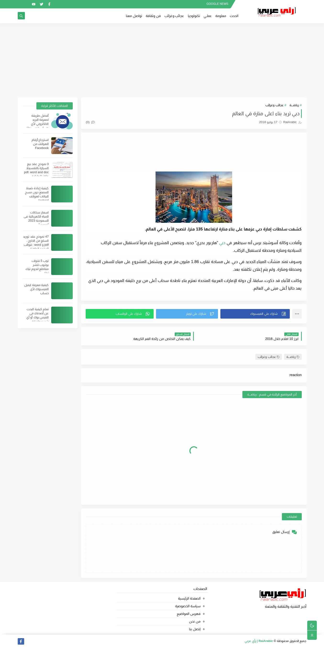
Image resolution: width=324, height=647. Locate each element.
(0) (90, 122)
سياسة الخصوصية (188, 606)
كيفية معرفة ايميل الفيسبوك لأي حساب (36, 289)
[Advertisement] (162, 60)
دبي (222, 242)
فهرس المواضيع (189, 614)
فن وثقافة (153, 16)
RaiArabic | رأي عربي (259, 641)
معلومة (220, 16)
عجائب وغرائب (174, 16)
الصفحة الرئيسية (189, 598)
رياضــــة (294, 105)
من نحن (195, 621)
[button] (255, 314)
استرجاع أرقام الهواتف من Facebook (40, 144)
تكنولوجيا (194, 16)
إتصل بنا (195, 629)
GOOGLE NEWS (217, 4)
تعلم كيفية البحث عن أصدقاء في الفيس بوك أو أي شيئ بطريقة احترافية (37, 317)
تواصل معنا (134, 16)
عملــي (208, 16)
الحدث (234, 16)
